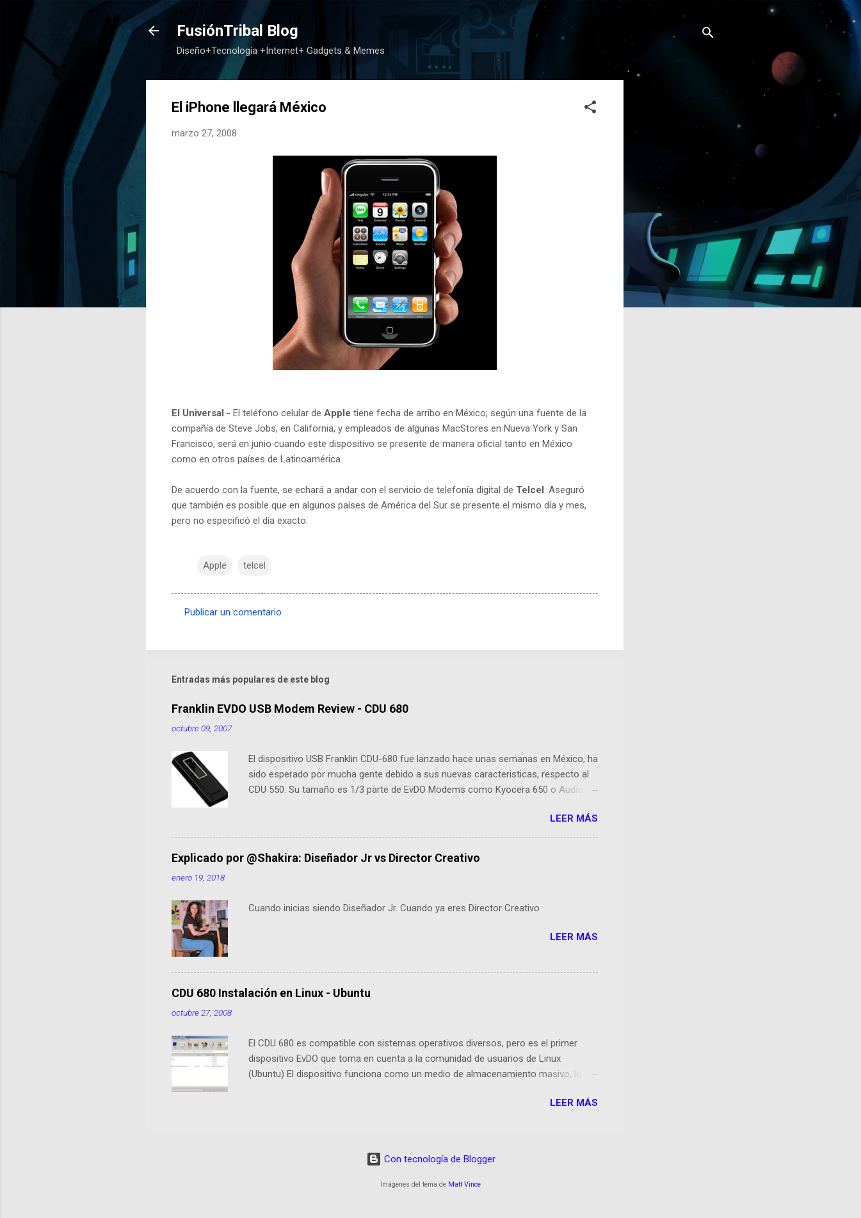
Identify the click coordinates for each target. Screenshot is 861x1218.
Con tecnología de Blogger (430, 1159)
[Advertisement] (675, 272)
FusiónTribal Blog (237, 31)
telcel (254, 565)
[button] (590, 109)
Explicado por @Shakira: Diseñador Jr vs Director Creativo (326, 858)
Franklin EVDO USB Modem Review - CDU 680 (290, 708)
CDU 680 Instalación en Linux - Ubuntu (271, 993)
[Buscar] (708, 34)
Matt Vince (464, 1184)
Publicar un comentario (233, 612)
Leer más (574, 818)
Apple (215, 565)
